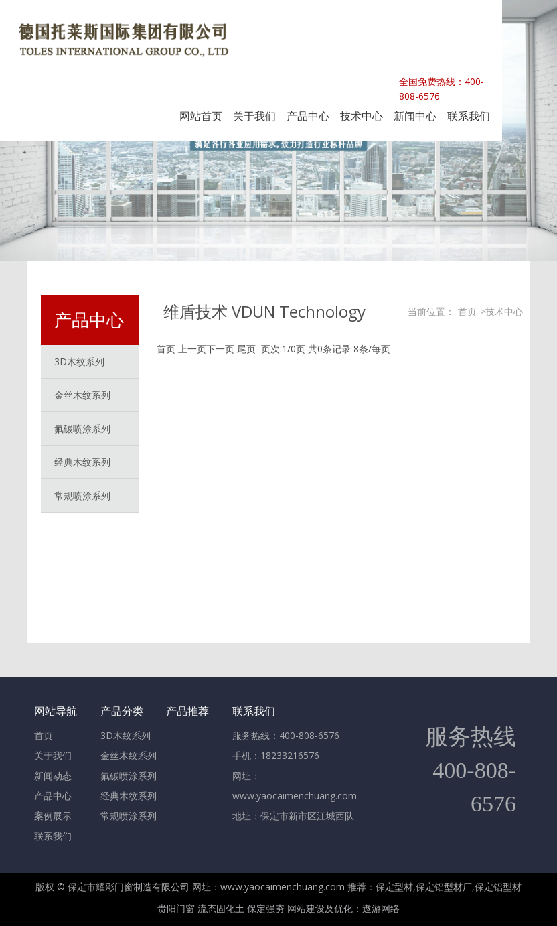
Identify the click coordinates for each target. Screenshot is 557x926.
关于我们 (254, 116)
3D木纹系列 (125, 735)
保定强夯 (266, 908)
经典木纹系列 (128, 795)
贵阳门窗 (176, 908)
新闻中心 (415, 116)
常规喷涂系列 (82, 495)
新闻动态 (53, 775)
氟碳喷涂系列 (128, 775)
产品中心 (308, 116)
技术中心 (361, 116)
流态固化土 (220, 908)
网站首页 (200, 116)
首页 (467, 311)
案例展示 (53, 815)
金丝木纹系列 (128, 755)
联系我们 (468, 116)
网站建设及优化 (320, 908)
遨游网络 (381, 908)
